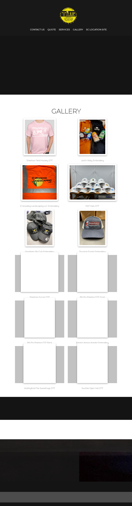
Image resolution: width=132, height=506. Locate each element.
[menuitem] (37, 29)
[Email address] (65, 487)
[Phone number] (56, 487)
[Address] (73, 487)
